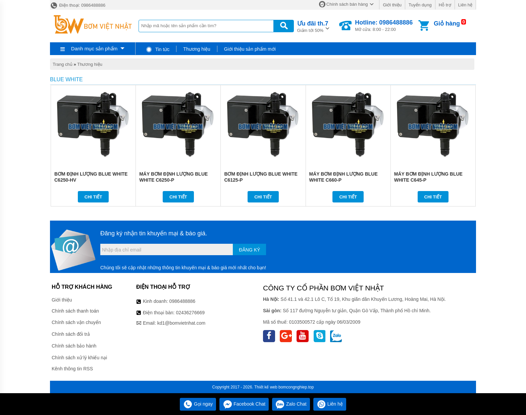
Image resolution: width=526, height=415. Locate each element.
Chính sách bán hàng (347, 4)
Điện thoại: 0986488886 (77, 5)
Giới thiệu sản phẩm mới (250, 49)
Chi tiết (93, 196)
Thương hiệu (196, 49)
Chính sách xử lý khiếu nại (79, 357)
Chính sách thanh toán (75, 311)
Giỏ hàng (447, 23)
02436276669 (190, 312)
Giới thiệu (392, 4)
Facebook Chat (244, 404)
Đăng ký (249, 249)
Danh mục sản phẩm (94, 48)
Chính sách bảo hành (74, 346)
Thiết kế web (265, 387)
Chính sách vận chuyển (76, 322)
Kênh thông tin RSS (72, 368)
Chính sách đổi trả (71, 334)
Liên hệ (465, 4)
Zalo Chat (291, 404)
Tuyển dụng (420, 4)
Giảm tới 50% (312, 26)
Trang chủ (62, 64)
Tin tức (157, 49)
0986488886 (182, 301)
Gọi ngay (198, 404)
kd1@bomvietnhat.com (181, 323)
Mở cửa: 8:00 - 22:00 (384, 25)
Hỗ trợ (445, 4)
